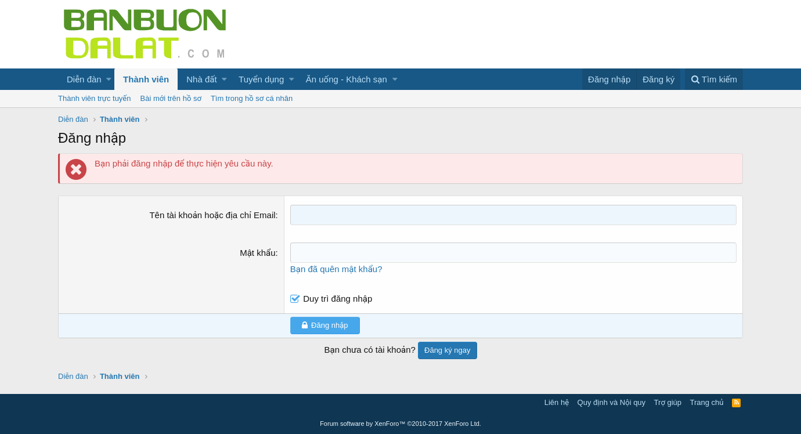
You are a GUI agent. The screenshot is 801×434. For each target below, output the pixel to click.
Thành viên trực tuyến (94, 98)
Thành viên (146, 79)
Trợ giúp (667, 402)
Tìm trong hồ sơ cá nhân (252, 98)
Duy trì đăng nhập (337, 298)
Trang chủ (707, 402)
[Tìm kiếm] (714, 79)
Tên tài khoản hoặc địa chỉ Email (212, 215)
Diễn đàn (84, 79)
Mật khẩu (257, 253)
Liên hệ (556, 402)
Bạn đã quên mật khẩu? (336, 269)
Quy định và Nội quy (612, 402)
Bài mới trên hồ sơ (170, 98)
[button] (108, 79)
